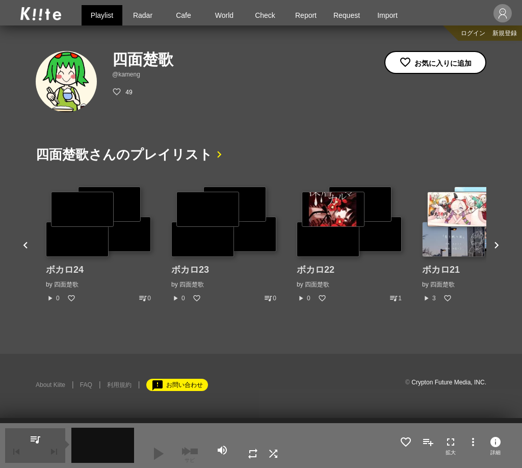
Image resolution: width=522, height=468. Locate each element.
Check (265, 15)
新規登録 (504, 33)
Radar (142, 15)
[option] (98, 244)
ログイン (473, 33)
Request (346, 15)
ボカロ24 (65, 270)
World (224, 15)
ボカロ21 (441, 270)
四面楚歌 (66, 284)
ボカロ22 (315, 270)
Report (306, 15)
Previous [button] (25, 244)
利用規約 (119, 384)
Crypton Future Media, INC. (448, 382)
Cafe (183, 15)
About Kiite (50, 384)
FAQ (86, 384)
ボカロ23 (190, 270)
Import (387, 15)
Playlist (102, 15)
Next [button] (496, 244)
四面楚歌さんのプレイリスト (124, 154)
